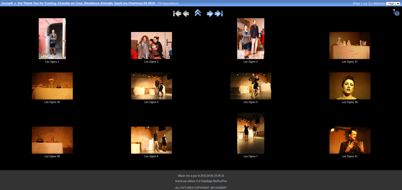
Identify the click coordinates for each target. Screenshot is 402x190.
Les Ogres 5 (250, 102)
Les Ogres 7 (250, 156)
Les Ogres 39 (349, 102)
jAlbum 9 (193, 181)
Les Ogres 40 (52, 156)
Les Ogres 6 (151, 156)
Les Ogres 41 (349, 156)
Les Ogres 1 (52, 61)
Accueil (7, 3)
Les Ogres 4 (151, 102)
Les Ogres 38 (52, 102)
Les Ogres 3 (250, 61)
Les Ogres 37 (349, 61)
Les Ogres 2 (151, 61)
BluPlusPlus (220, 181)
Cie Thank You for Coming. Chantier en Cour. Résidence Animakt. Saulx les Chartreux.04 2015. (87, 3)
